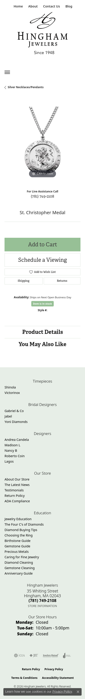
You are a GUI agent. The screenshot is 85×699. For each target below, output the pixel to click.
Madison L (12, 445)
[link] (18, 6)
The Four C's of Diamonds (24, 524)
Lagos (9, 461)
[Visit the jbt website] (33, 655)
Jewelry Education (18, 519)
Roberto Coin (15, 456)
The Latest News (17, 485)
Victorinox (12, 393)
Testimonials (14, 490)
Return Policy (15, 495)
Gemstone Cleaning (20, 568)
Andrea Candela (17, 439)
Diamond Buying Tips (21, 530)
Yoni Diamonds (16, 422)
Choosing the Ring (19, 535)
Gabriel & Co (14, 411)
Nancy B (11, 450)
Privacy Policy (53, 669)
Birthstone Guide (18, 541)
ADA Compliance (17, 501)
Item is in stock (42, 303)
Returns (62, 281)
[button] (32, 6)
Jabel (8, 416)
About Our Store (17, 479)
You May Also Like (42, 344)
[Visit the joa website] (67, 655)
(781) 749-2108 (42, 196)
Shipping (23, 281)
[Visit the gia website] (19, 655)
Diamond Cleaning (19, 562)
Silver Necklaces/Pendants (26, 87)
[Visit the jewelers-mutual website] (50, 655)
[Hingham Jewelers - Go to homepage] (42, 34)
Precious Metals (17, 551)
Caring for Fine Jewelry (22, 557)
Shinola (10, 387)
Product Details (42, 331)
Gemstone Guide (17, 546)
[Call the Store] (42, 600)
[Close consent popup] (78, 691)
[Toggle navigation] (7, 72)
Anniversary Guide (19, 573)
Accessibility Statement (58, 678)
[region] (42, 141)
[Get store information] (42, 606)
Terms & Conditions (24, 678)
